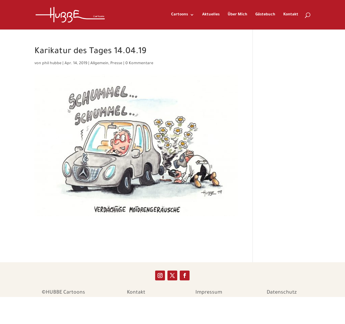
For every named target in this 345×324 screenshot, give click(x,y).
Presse (116, 63)
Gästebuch (265, 15)
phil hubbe (51, 63)
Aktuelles (211, 15)
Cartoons (179, 15)
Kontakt (290, 15)
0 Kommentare (139, 63)
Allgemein (99, 63)
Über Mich (237, 15)
